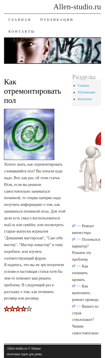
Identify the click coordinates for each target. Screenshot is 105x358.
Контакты (21, 31)
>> (79, 226)
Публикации (57, 20)
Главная (19, 20)
